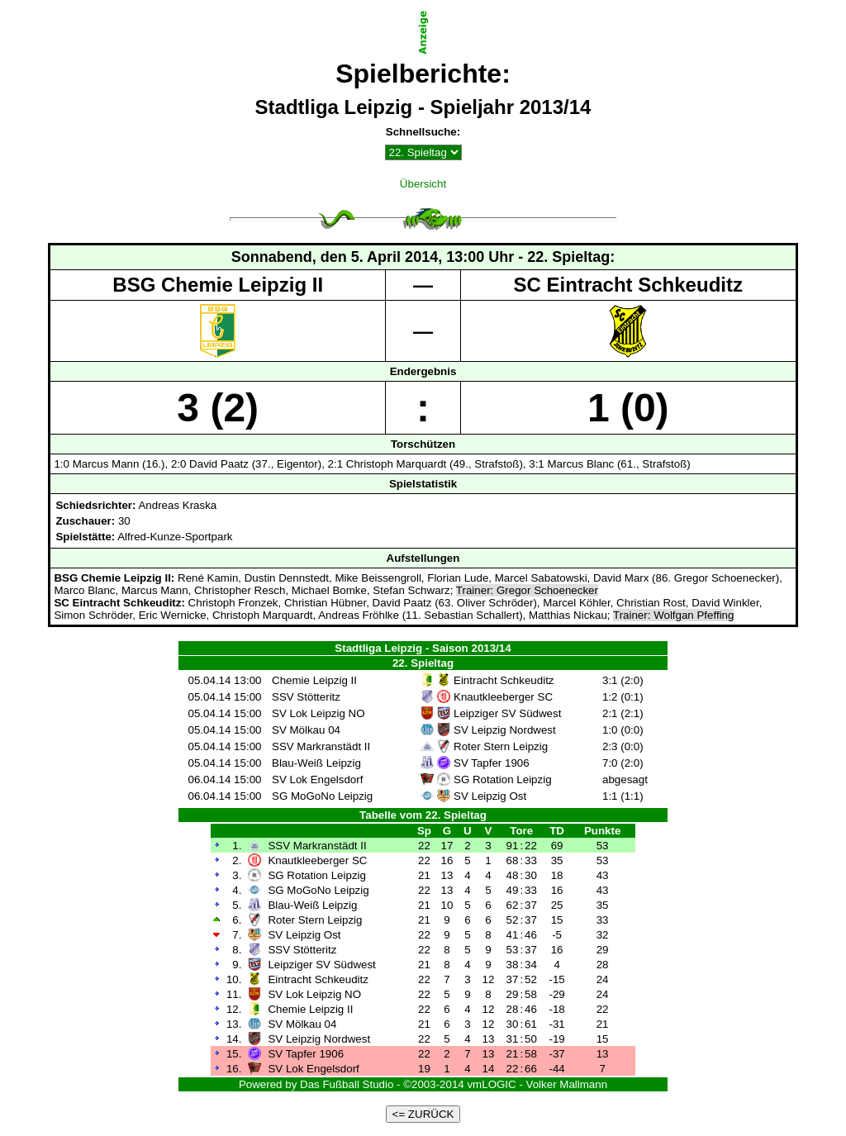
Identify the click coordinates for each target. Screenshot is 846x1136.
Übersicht (423, 184)
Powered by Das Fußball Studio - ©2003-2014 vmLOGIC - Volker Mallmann (423, 1084)
